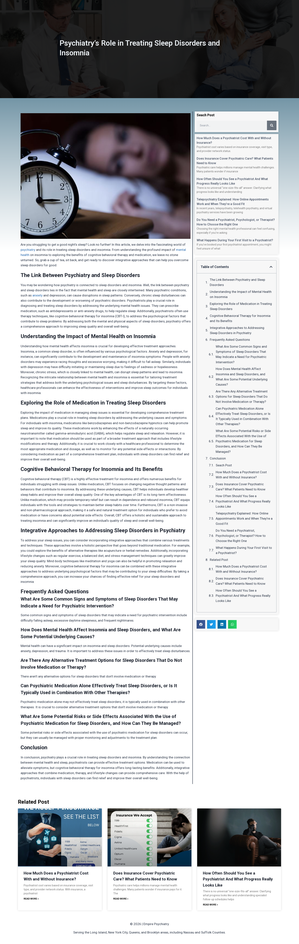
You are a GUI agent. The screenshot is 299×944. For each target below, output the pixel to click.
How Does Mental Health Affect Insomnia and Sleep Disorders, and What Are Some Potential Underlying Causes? (242, 376)
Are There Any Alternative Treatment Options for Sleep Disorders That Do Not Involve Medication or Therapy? (242, 396)
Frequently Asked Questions (230, 340)
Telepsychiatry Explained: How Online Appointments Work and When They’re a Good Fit (244, 518)
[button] (271, 266)
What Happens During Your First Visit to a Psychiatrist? (235, 240)
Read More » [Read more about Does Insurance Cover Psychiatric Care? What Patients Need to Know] (120, 898)
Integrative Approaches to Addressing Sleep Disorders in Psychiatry (237, 330)
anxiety (37, 295)
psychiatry (28, 250)
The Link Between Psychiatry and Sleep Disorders (237, 282)
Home (113, 9)
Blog (187, 9)
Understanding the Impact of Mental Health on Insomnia (241, 294)
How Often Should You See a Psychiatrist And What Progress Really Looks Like (243, 501)
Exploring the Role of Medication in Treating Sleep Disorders (241, 306)
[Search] (271, 125)
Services (143, 9)
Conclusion (218, 458)
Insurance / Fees (166, 9)
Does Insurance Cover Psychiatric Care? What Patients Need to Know (240, 486)
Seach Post (224, 465)
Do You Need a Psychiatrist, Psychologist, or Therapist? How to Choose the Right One (241, 536)
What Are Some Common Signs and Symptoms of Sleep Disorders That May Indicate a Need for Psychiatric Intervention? (241, 354)
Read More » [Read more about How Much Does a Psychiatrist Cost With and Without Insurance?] (31, 898)
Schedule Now (234, 9)
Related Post (219, 560)
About (127, 9)
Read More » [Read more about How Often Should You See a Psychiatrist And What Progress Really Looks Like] (210, 904)
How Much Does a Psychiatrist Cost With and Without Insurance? (241, 474)
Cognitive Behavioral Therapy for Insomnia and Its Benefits (240, 318)
